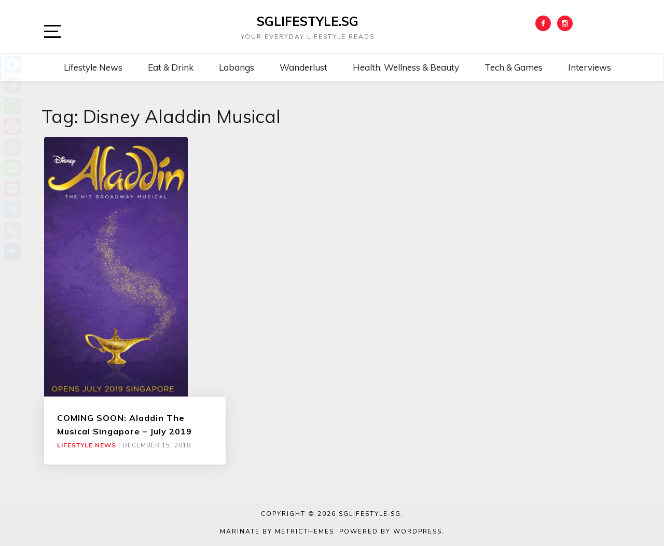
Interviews (589, 67)
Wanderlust (303, 67)
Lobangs (236, 67)
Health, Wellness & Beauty (406, 67)
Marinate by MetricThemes (277, 531)
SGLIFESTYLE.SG (307, 21)
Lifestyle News (93, 67)
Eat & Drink (170, 67)
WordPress (417, 531)
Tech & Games (514, 67)
